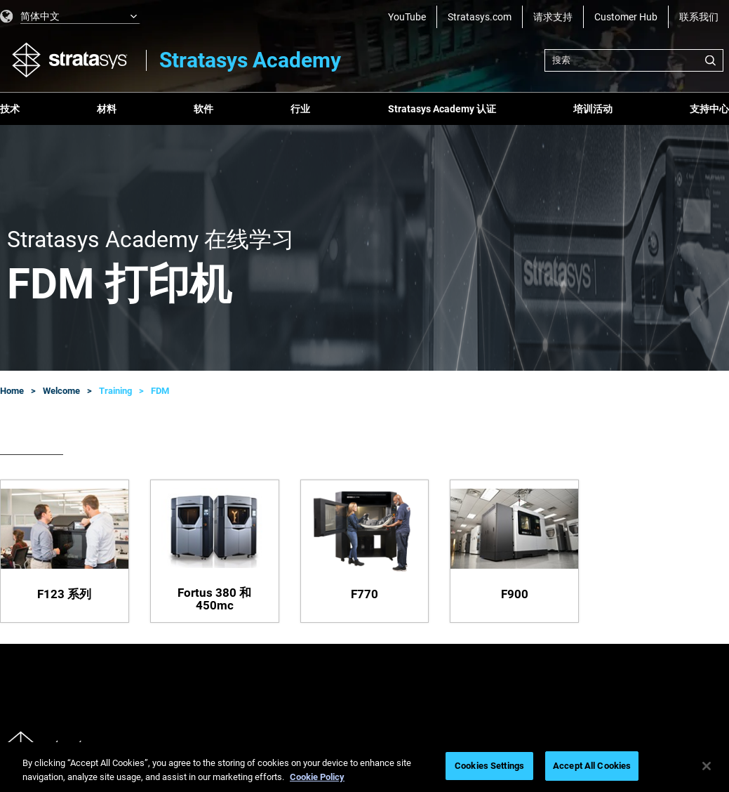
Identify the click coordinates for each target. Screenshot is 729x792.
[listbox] (70, 17)
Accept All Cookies (592, 765)
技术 (10, 108)
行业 (300, 108)
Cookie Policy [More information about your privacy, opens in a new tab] (317, 777)
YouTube (407, 16)
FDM (160, 390)
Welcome (61, 390)
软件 (203, 108)
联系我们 (698, 16)
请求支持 (553, 16)
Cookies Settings (489, 765)
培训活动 (593, 108)
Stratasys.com (479, 16)
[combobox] (634, 60)
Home (12, 390)
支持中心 (709, 108)
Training (115, 390)
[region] (364, 767)
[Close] (706, 766)
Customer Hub (625, 16)
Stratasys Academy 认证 (442, 108)
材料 (106, 108)
